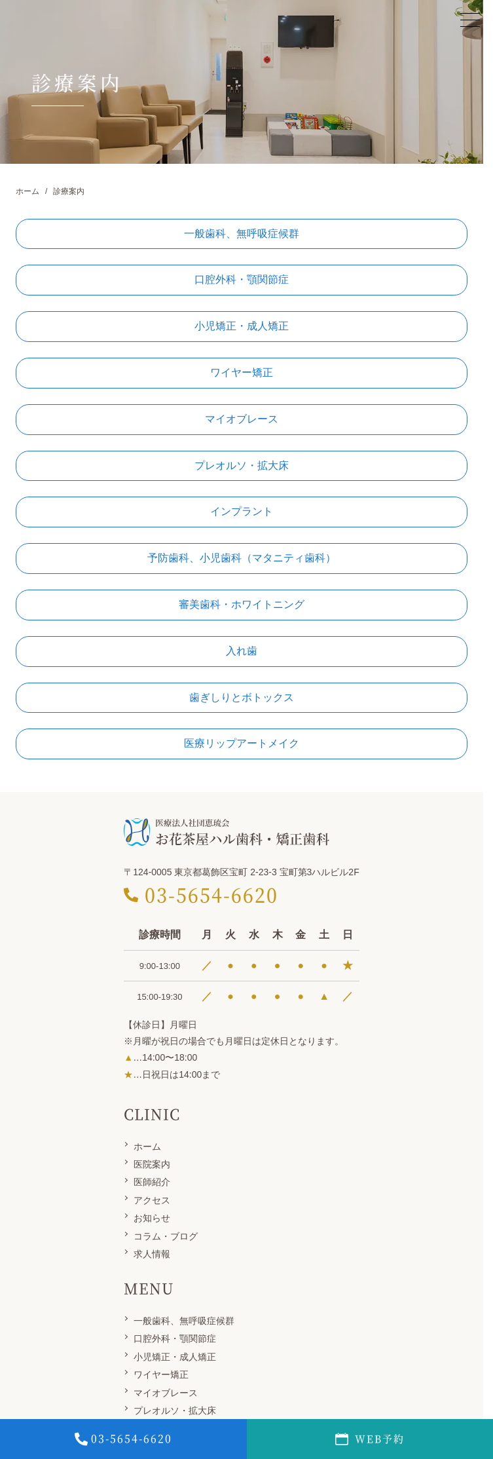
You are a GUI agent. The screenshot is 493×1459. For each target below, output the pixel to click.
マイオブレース (166, 1393)
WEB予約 (370, 1439)
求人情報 (152, 1254)
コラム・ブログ (166, 1236)
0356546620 (123, 1439)
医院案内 (152, 1164)
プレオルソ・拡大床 (175, 1410)
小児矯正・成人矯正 (175, 1357)
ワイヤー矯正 (161, 1374)
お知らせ (152, 1218)
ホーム (147, 1146)
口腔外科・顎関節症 (175, 1338)
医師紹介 (152, 1182)
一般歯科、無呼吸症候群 (184, 1321)
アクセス (152, 1200)
